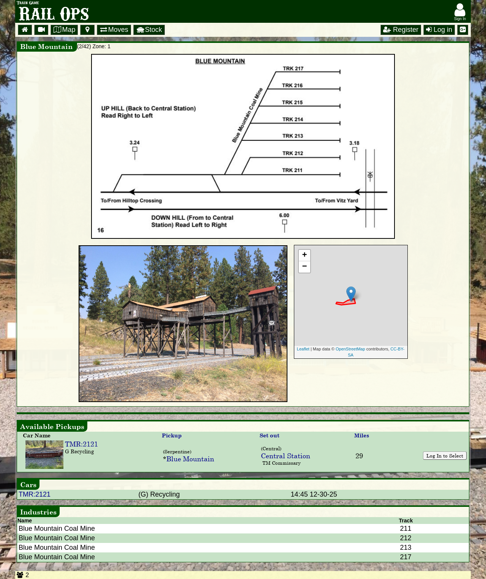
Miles (361, 435)
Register (400, 29)
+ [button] (304, 255)
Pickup (171, 435)
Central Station (285, 455)
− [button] (304, 267)
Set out (269, 435)
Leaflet (303, 349)
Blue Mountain (190, 458)
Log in (439, 29)
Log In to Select (444, 456)
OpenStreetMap (350, 349)
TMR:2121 (81, 444)
